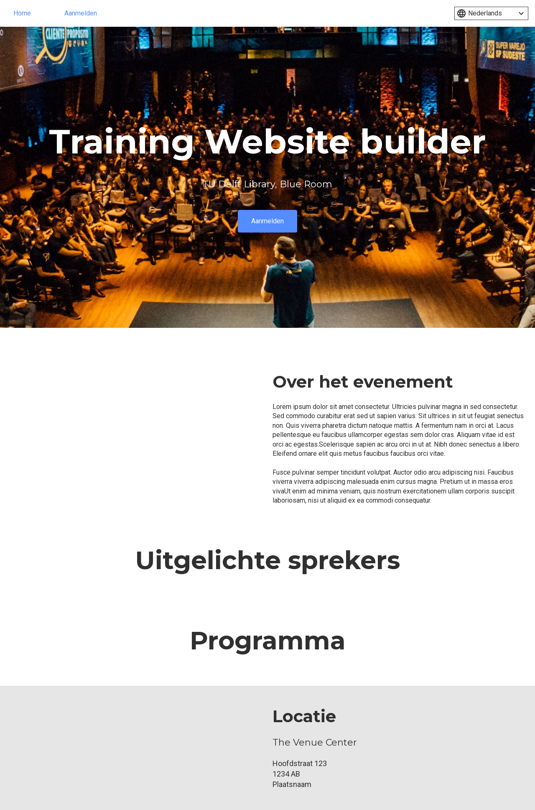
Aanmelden (80, 13)
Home (22, 13)
